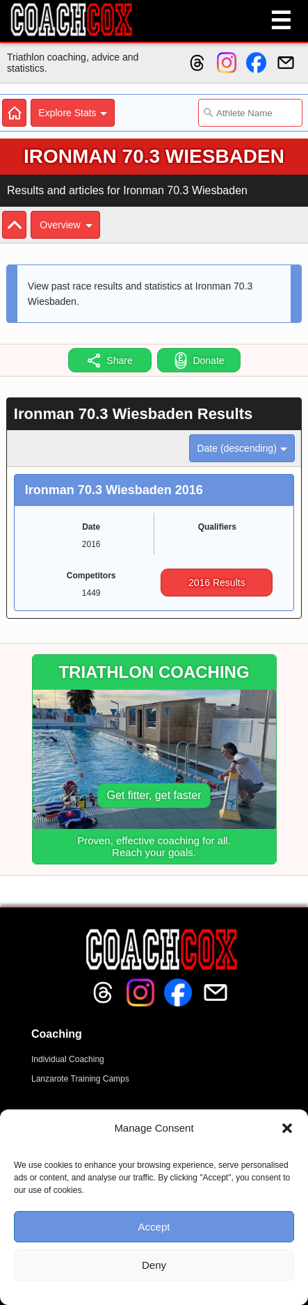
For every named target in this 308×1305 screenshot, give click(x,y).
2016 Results (216, 582)
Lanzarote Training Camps (80, 1079)
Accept (154, 1227)
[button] (287, 1128)
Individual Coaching (67, 1059)
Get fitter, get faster (153, 795)
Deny (154, 1265)
